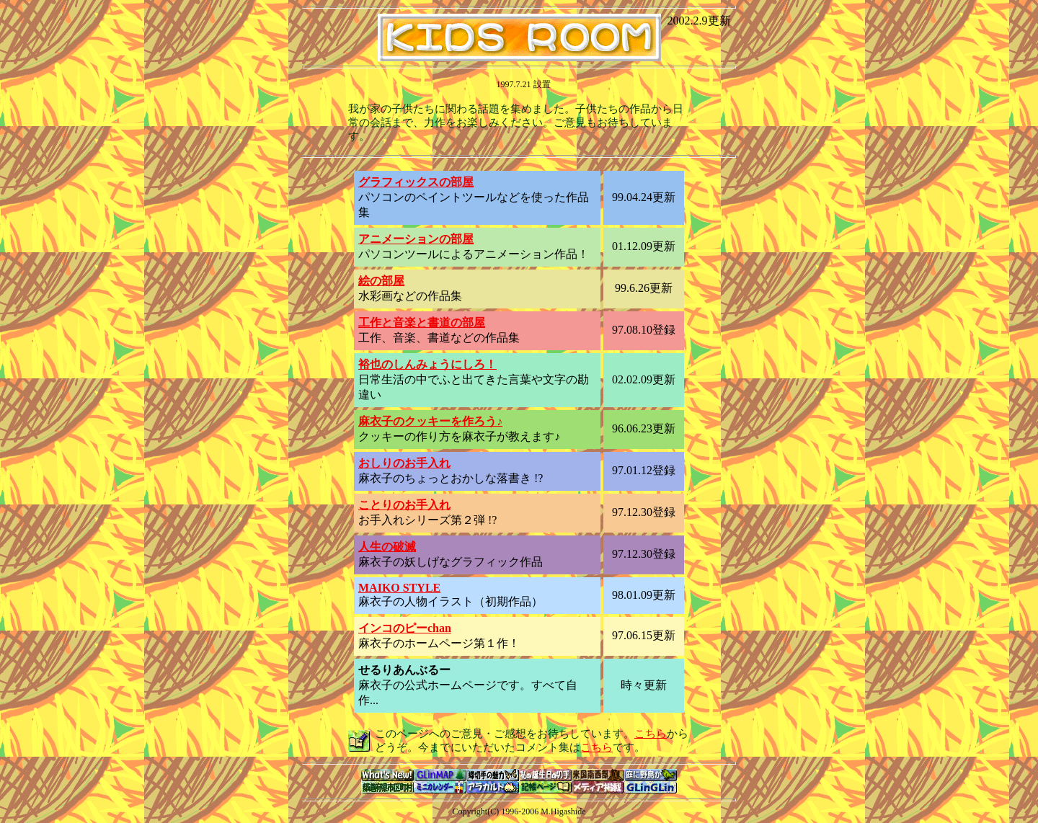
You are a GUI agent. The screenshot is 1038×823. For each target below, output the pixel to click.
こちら (650, 733)
